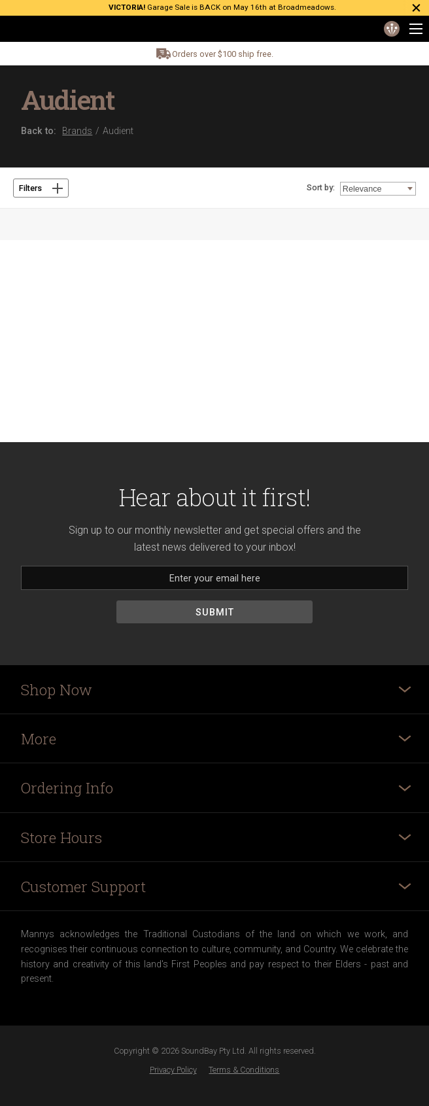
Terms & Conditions (244, 1070)
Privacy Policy (173, 1070)
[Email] (214, 578)
